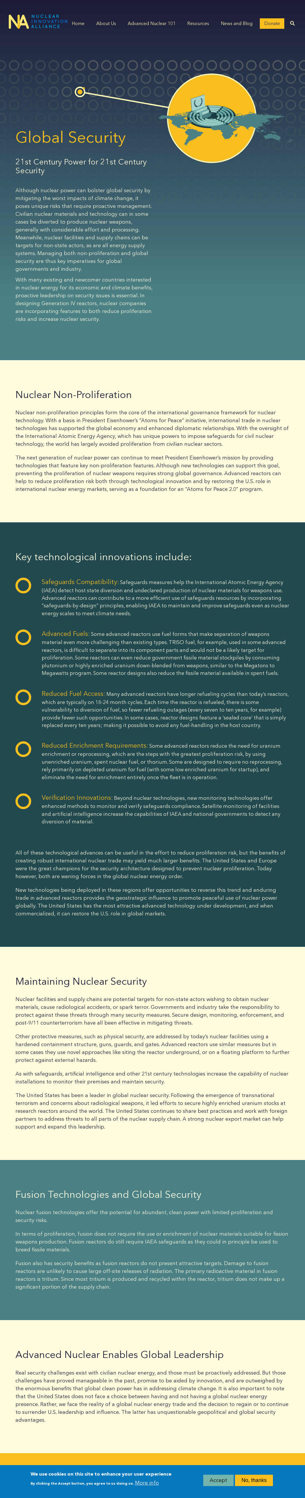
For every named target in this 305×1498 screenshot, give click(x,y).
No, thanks (254, 1481)
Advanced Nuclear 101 (152, 23)
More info (147, 1484)
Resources (198, 23)
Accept (218, 1481)
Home (78, 23)
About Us (106, 23)
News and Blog (237, 23)
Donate (272, 23)
